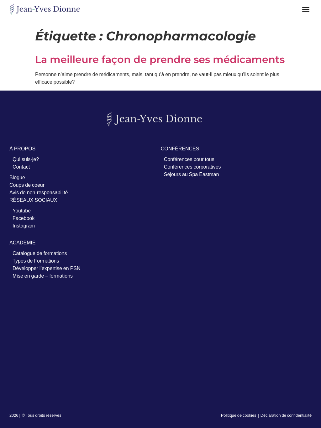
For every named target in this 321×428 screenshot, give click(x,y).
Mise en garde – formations (43, 275)
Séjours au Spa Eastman (191, 174)
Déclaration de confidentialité (286, 415)
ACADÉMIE (22, 242)
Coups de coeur (27, 184)
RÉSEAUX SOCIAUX (33, 199)
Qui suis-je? (26, 159)
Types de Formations (36, 260)
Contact (21, 166)
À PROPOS (22, 148)
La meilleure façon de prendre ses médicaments (160, 59)
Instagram (24, 225)
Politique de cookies (238, 415)
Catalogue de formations (40, 253)
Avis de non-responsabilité (38, 192)
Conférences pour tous (189, 159)
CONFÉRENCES (180, 148)
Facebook (23, 218)
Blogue (17, 177)
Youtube (22, 210)
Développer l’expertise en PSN (47, 268)
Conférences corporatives (192, 166)
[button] (306, 9)
